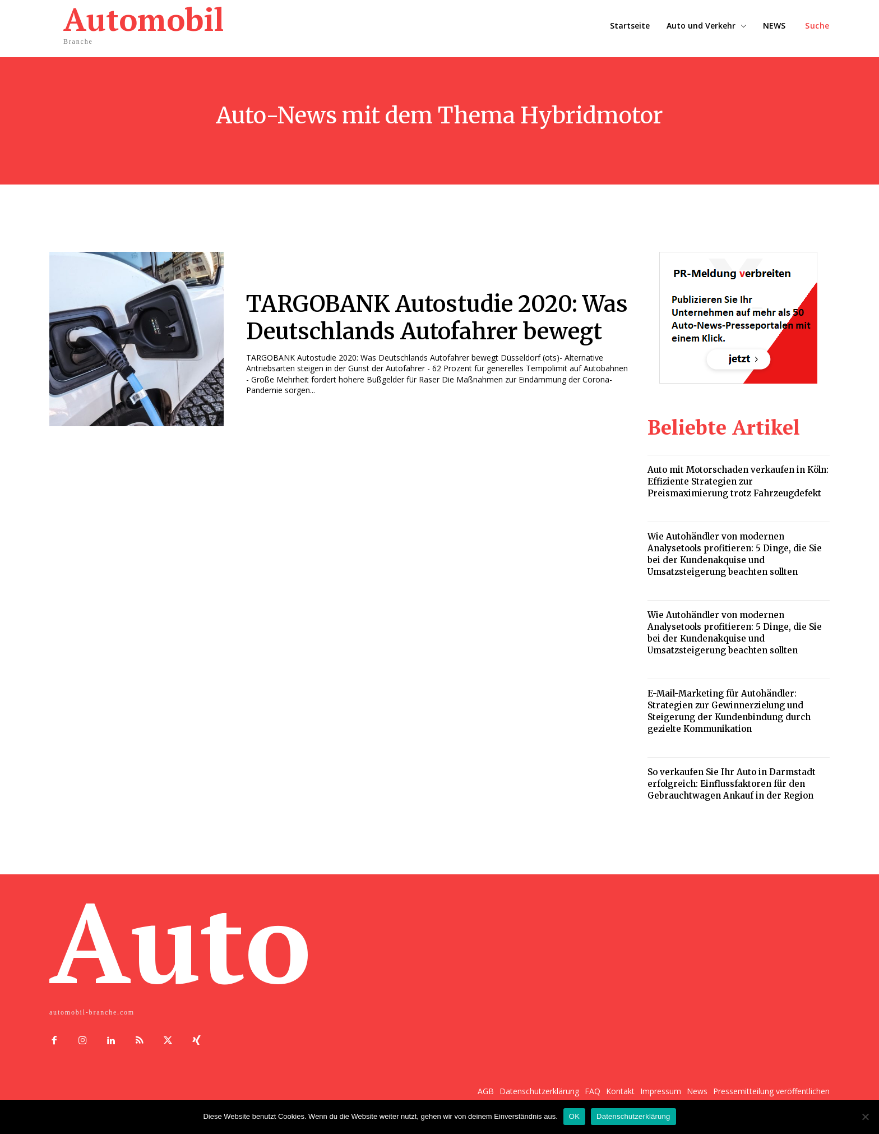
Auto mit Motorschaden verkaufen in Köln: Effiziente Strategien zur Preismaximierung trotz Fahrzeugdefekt (738, 481)
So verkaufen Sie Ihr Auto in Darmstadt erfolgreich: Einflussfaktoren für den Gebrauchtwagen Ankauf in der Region (731, 784)
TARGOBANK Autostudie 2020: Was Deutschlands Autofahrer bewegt (438, 318)
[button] (817, 26)
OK (574, 1116)
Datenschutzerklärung (633, 1116)
